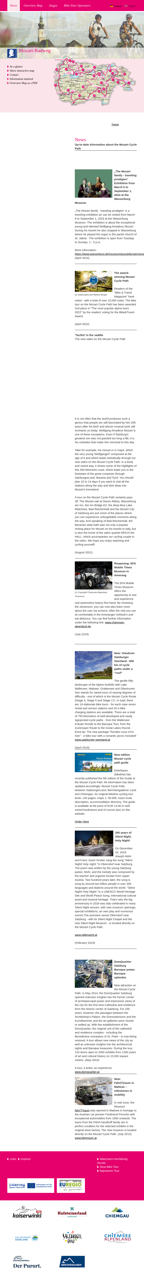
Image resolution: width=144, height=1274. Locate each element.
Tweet (115, 124)
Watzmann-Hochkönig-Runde (112, 1160)
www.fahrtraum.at (86, 1138)
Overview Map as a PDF (24, 82)
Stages (53, 5)
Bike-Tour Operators (77, 5)
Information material (21, 78)
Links (13, 1158)
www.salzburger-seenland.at (92, 739)
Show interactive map (22, 70)
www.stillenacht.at (86, 934)
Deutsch (118, 6)
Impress (26, 1158)
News (13, 5)
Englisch (132, 6)
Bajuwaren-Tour (109, 1170)
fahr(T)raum (82, 1110)
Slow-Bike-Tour (109, 1166)
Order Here (82, 821)
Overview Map (33, 5)
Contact (14, 74)
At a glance (16, 66)
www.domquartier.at (87, 1071)
